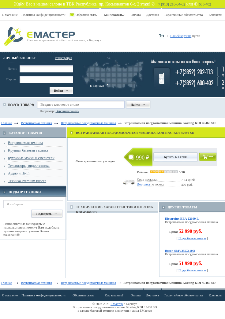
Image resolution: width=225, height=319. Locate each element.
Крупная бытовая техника (28, 150)
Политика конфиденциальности (43, 14)
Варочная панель (67, 111)
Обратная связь (86, 14)
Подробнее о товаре (192, 238)
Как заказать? (114, 295)
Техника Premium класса (27, 181)
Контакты (215, 14)
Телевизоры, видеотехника (29, 165)
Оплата (136, 14)
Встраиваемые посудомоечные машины (88, 282)
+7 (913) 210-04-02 (170, 4)
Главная (6, 123)
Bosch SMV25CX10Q (180, 250)
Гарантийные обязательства (183, 14)
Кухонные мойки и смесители (31, 158)
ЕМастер (117, 304)
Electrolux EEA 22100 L (182, 218)
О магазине (10, 14)
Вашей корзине (180, 36)
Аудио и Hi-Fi (18, 173)
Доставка (152, 14)
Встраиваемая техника (25, 143)
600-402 (205, 4)
